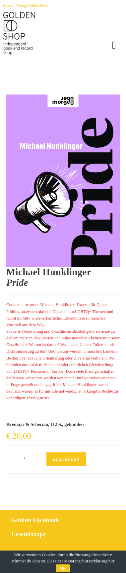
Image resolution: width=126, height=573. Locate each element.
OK (63, 568)
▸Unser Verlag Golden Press (25, 5)
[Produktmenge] (24, 458)
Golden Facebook (35, 520)
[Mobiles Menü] (114, 45)
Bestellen (66, 459)
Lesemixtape (28, 534)
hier (111, 561)
